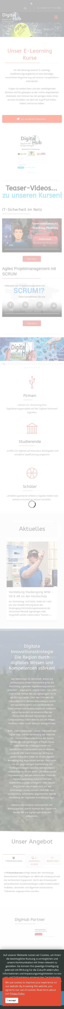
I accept (11, 1000)
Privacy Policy (17, 993)
